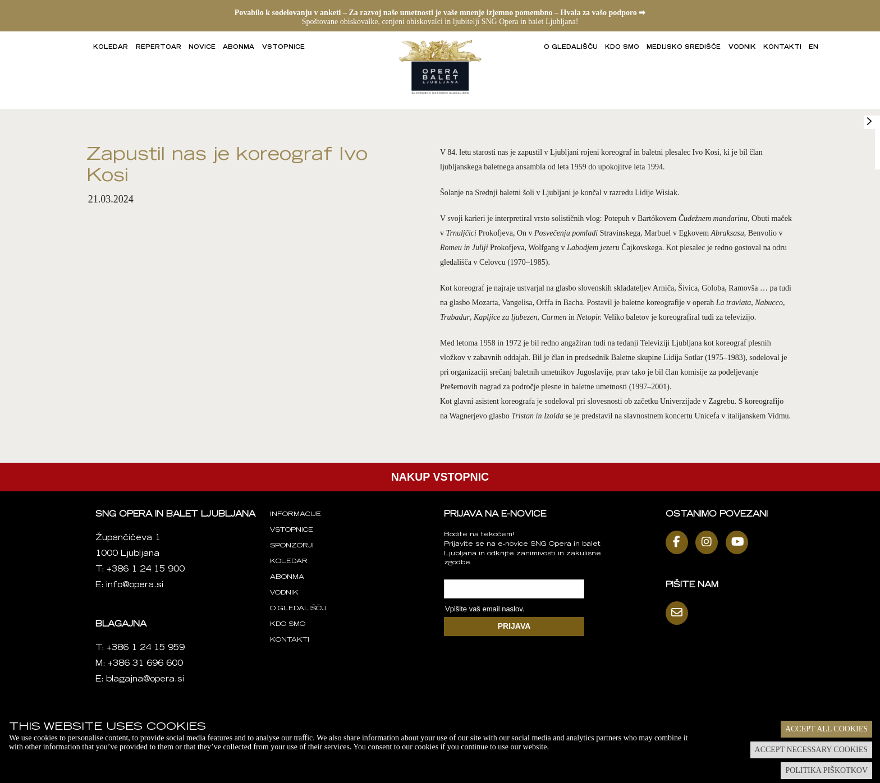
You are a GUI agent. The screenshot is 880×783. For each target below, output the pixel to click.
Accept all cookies (826, 729)
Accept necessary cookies (811, 749)
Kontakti (782, 47)
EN (813, 47)
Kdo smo (622, 47)
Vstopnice (283, 47)
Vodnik (742, 47)
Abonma (238, 47)
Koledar (110, 47)
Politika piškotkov (826, 770)
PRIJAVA (514, 625)
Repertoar (158, 47)
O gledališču (571, 47)
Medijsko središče (684, 47)
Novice (202, 47)
